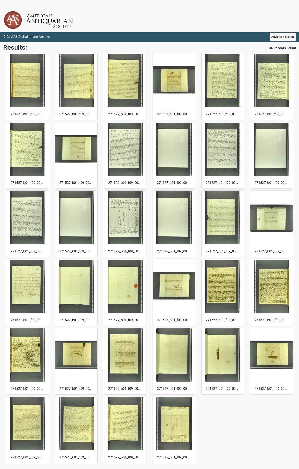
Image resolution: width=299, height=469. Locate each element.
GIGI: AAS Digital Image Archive (26, 37)
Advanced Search (282, 36)
